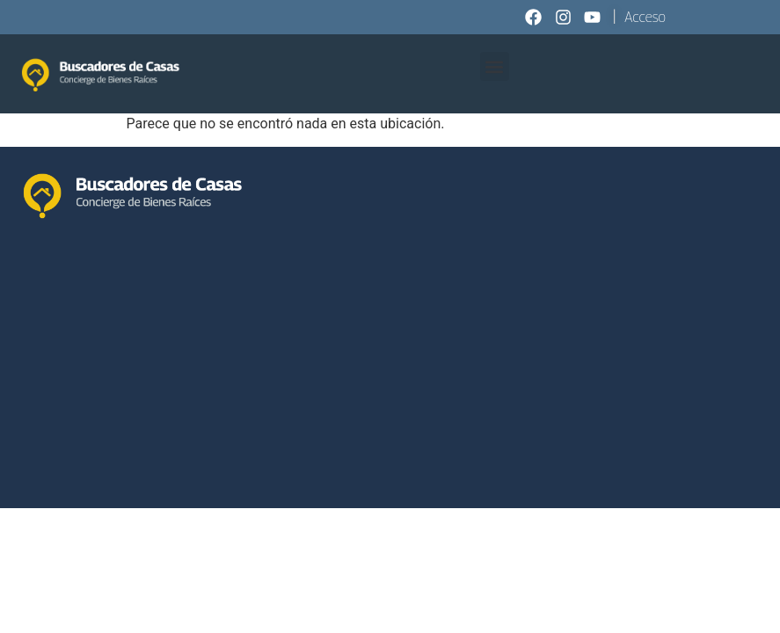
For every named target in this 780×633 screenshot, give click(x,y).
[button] (494, 66)
